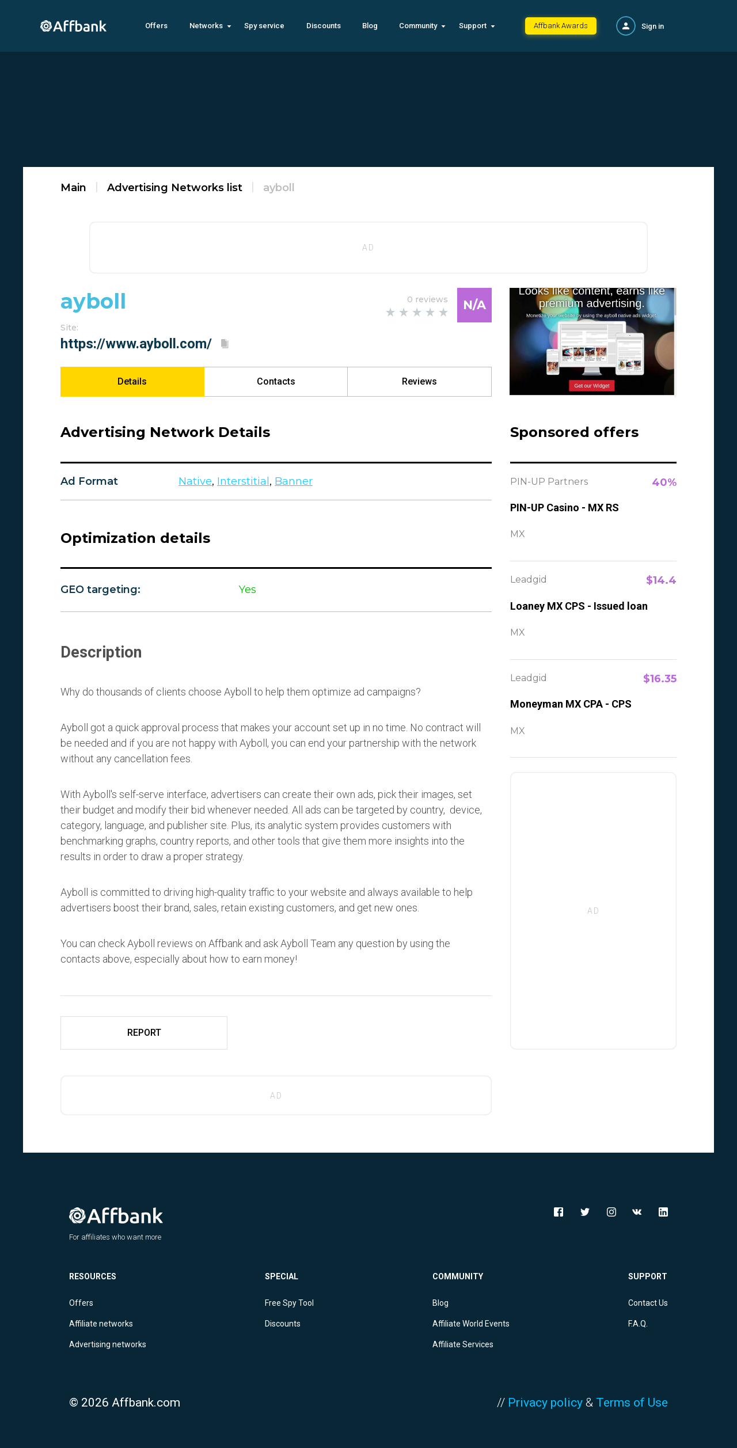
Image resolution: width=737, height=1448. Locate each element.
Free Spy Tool (289, 1303)
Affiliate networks (101, 1324)
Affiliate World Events (471, 1324)
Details (132, 381)
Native (195, 481)
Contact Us (648, 1303)
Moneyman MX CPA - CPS (571, 704)
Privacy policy (545, 1402)
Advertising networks (107, 1344)
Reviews (419, 381)
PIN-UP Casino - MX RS (564, 507)
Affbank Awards (561, 25)
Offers (156, 25)
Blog (370, 25)
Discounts (323, 25)
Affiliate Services (462, 1344)
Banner (294, 481)
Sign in (652, 26)
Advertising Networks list (174, 187)
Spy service (264, 25)
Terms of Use (632, 1402)
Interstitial (243, 481)
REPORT (144, 1032)
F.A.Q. (638, 1324)
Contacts (276, 381)
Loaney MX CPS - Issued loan (579, 606)
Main (73, 187)
